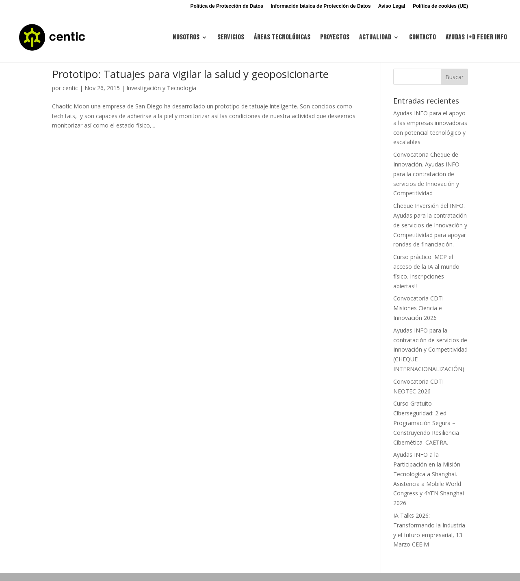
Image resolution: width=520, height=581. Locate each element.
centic (70, 88)
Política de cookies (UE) (440, 6)
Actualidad (375, 38)
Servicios (230, 38)
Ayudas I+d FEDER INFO (476, 38)
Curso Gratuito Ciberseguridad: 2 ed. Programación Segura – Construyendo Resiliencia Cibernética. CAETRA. (426, 423)
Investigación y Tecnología (161, 88)
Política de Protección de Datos (227, 6)
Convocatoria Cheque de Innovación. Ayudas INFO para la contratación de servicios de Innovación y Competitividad (426, 174)
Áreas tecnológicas (282, 38)
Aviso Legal (391, 6)
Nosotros (186, 38)
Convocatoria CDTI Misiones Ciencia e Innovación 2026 (418, 308)
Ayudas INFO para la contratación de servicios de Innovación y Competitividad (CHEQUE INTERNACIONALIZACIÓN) (430, 349)
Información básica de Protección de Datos (320, 6)
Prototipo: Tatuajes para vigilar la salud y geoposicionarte (190, 74)
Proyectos (334, 38)
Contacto (422, 38)
